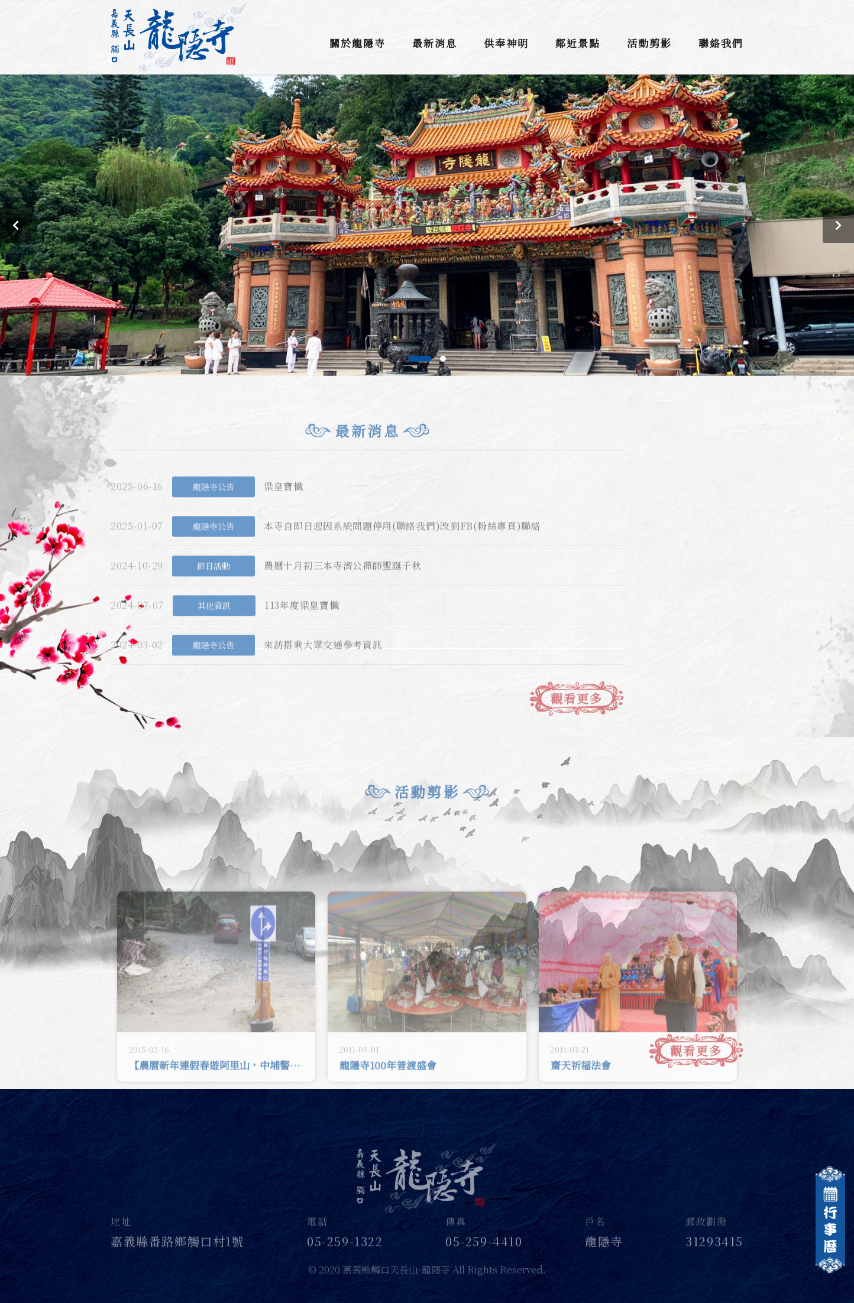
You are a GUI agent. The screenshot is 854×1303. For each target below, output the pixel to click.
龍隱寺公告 (213, 502)
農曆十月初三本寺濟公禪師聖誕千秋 (343, 581)
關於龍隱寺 (357, 42)
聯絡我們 (720, 42)
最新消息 (434, 42)
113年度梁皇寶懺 (301, 621)
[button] (420, 359)
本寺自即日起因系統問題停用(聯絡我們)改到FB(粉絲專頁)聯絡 (402, 541)
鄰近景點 (577, 42)
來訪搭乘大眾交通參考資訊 (323, 660)
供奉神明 (506, 42)
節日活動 (213, 581)
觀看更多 (577, 711)
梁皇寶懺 (283, 502)
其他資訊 (214, 620)
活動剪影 (649, 42)
